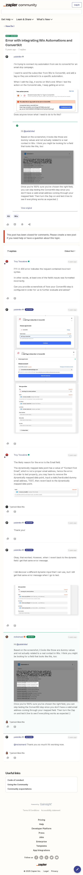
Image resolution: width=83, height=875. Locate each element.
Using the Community (18, 784)
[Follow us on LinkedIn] (41, 857)
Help (41, 824)
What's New (45, 19)
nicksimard (18, 637)
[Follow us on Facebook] (36, 857)
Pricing (41, 820)
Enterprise (41, 841)
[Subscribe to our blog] (46, 857)
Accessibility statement (50, 810)
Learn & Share (25, 19)
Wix (16, 216)
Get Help (7, 19)
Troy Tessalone (20, 261)
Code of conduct (16, 780)
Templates (41, 846)
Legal (46, 871)
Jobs (41, 837)
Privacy (54, 871)
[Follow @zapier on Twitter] (52, 857)
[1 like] (15, 506)
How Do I (10, 26)
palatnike (18, 56)
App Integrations (41, 850)
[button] (77, 4)
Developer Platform (41, 828)
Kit (8, 216)
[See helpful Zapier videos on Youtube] (57, 857)
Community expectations (20, 789)
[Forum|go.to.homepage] (20, 5)
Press (41, 833)
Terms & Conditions (31, 810)
